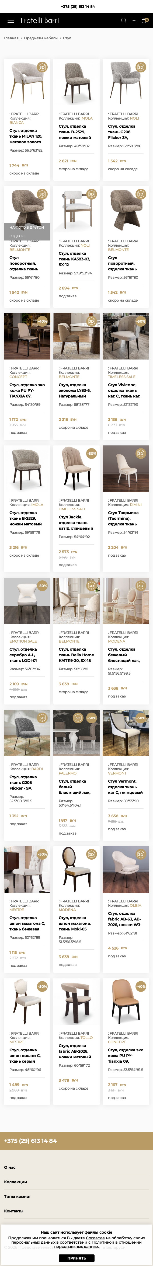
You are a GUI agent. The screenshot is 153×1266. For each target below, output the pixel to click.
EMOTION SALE (23, 641)
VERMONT (117, 773)
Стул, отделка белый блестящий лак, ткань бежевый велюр (74, 792)
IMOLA (86, 118)
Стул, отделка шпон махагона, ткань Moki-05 (75, 923)
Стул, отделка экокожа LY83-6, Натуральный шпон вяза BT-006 (75, 396)
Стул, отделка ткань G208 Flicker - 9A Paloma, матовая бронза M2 (26, 788)
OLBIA (135, 905)
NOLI (134, 118)
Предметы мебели (41, 38)
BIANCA (16, 122)
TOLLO (87, 1037)
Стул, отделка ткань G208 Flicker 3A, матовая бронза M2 (124, 137)
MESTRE (16, 910)
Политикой (103, 1242)
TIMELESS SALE (121, 377)
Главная (11, 38)
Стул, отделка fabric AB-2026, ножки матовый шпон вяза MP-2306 (75, 1057)
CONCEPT (18, 377)
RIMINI (136, 505)
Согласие (95, 1238)
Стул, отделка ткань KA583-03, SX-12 (74, 259)
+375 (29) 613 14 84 (78, 6)
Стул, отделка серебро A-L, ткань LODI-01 (23, 655)
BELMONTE (19, 249)
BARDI (37, 769)
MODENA (116, 641)
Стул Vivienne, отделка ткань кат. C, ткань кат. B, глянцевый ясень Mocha (124, 396)
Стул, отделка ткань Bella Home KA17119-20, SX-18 (76, 655)
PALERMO (67, 773)
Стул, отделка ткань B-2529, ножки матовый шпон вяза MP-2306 (75, 137)
